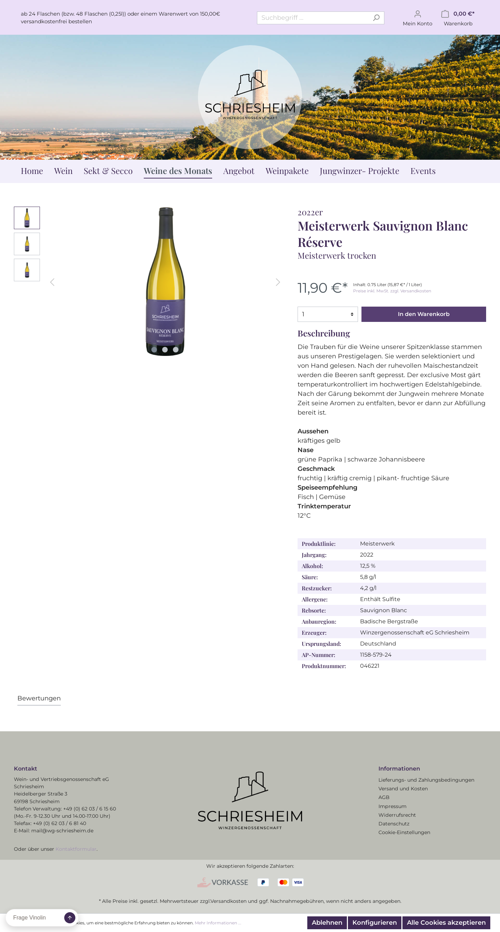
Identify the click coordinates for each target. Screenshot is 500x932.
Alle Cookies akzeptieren (446, 922)
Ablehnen (327, 922)
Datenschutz (393, 824)
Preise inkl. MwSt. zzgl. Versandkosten (392, 290)
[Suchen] (376, 17)
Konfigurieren (374, 922)
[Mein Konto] (417, 17)
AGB (384, 797)
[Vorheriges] (52, 281)
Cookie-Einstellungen (404, 832)
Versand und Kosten (403, 788)
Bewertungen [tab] (39, 698)
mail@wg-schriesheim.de (62, 830)
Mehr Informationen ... (218, 922)
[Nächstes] (278, 281)
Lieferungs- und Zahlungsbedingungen (426, 780)
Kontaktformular (76, 849)
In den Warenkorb (424, 314)
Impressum (392, 806)
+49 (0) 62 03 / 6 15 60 (89, 809)
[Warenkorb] (458, 17)
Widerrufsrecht (397, 815)
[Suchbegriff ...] (312, 17)
